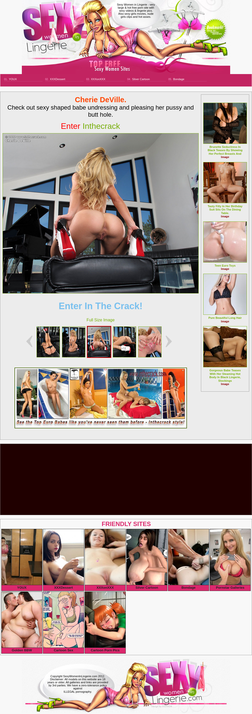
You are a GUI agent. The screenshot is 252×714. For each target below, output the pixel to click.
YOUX (13, 79)
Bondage (178, 79)
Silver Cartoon (141, 79)
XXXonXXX (98, 79)
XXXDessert (57, 79)
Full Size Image (101, 320)
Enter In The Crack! (101, 306)
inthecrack (90, 126)
